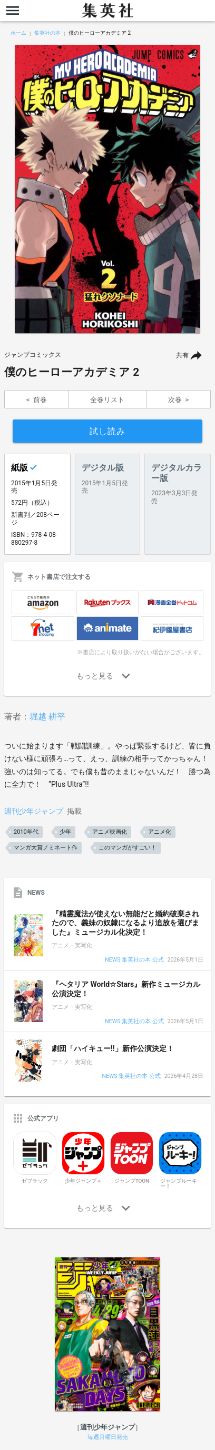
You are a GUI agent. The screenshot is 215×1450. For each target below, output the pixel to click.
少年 (65, 831)
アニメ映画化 (109, 831)
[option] (107, 189)
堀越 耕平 (47, 717)
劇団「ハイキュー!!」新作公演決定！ (113, 1048)
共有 (182, 355)
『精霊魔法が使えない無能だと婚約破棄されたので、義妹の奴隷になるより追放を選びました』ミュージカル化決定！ (125, 922)
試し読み (107, 431)
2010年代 (26, 831)
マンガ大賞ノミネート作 (45, 847)
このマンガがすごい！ (128, 847)
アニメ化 (159, 831)
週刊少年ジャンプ (33, 811)
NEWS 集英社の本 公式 (134, 960)
